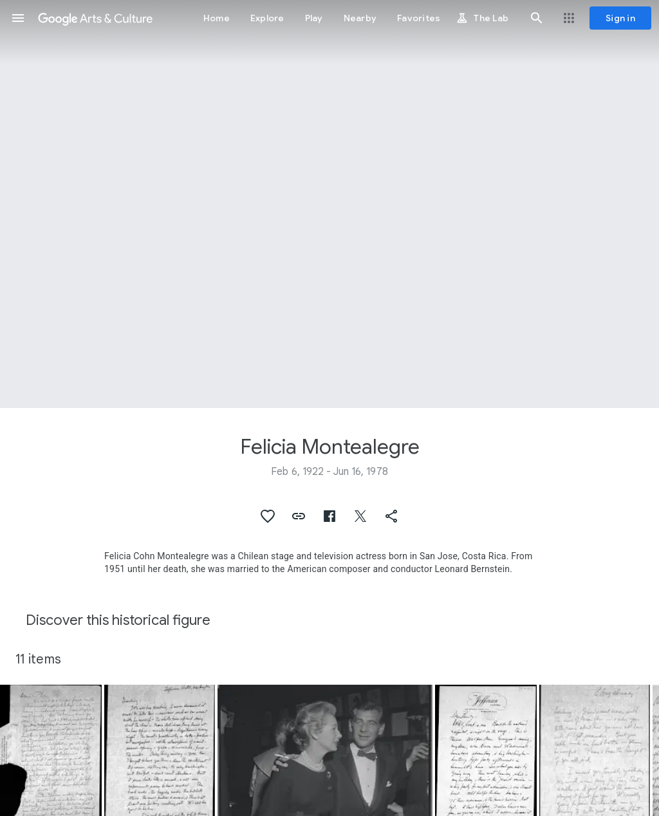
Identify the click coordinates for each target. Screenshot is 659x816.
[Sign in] (620, 18)
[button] (18, 18)
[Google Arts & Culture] (95, 18)
